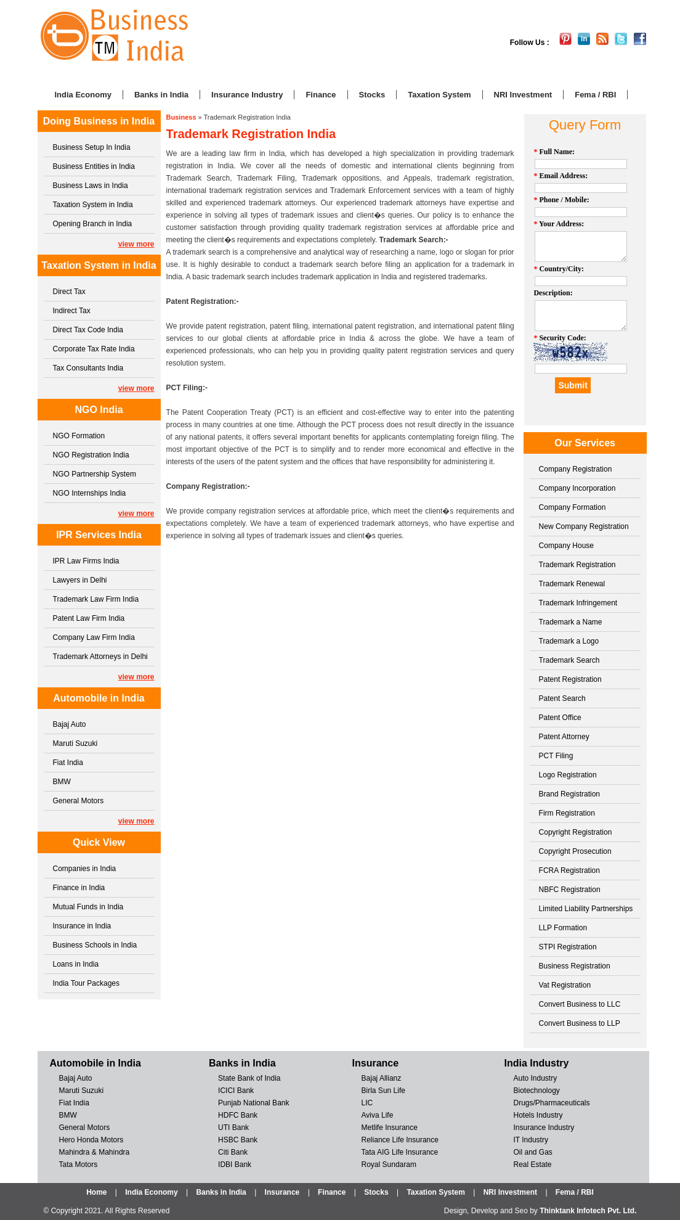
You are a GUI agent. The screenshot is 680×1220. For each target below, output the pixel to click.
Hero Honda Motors (91, 1140)
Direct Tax (69, 291)
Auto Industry (535, 1078)
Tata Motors (78, 1164)
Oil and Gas (532, 1152)
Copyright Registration (575, 832)
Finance (321, 94)
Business (181, 117)
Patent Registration (570, 679)
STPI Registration (568, 947)
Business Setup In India (92, 147)
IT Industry (530, 1140)
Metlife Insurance (390, 1127)
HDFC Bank (237, 1115)
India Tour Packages (86, 983)
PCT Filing (556, 755)
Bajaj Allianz (382, 1078)
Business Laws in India (90, 185)
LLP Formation (563, 927)
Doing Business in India (99, 121)
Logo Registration (568, 775)
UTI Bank (233, 1127)
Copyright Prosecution (575, 851)
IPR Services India (99, 535)
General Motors (78, 800)
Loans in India (76, 964)
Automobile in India (98, 698)
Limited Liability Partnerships (586, 908)
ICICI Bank (236, 1090)
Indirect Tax (72, 310)
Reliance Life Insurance (400, 1140)
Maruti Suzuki (75, 743)
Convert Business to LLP (579, 1023)
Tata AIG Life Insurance (400, 1152)
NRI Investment (523, 94)
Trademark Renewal (572, 583)
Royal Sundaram (389, 1164)
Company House (566, 545)
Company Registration (575, 469)
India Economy (83, 94)
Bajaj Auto (69, 724)
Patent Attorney (564, 736)
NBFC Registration (570, 889)
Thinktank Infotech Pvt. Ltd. (588, 1210)
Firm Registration (567, 813)
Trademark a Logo (569, 641)
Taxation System (439, 94)
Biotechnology (536, 1090)
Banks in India (161, 94)
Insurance (375, 1063)
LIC (367, 1103)
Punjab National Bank (253, 1103)
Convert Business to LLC (580, 1004)
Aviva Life (378, 1115)
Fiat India (68, 762)
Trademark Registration (577, 564)
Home (96, 1192)
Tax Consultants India (88, 368)
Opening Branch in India (92, 223)
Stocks (372, 94)
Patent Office (560, 717)
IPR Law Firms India (86, 561)
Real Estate (532, 1164)
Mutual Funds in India (88, 907)
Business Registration (574, 966)
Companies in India (84, 868)
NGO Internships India (89, 493)
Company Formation (572, 507)
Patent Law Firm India (89, 618)
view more (136, 244)
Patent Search (562, 698)
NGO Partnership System (94, 474)
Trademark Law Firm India (96, 599)
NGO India (99, 409)
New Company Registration (584, 526)
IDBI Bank (234, 1164)
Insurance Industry (247, 94)
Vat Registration (565, 985)
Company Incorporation (577, 488)
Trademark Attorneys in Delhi (100, 656)
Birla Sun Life (383, 1090)
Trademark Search (569, 660)
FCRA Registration (569, 870)
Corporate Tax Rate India (94, 349)
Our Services (584, 443)
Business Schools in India (95, 945)
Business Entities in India (94, 166)
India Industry (536, 1063)
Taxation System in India (93, 204)
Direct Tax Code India (88, 329)
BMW (62, 781)
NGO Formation (79, 436)
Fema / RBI (595, 94)
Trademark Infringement (578, 603)
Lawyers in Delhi (80, 580)
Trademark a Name (570, 622)
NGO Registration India (91, 455)
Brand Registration (569, 794)
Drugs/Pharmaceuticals (551, 1103)
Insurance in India (82, 926)
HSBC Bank (237, 1140)
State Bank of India (249, 1078)
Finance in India (79, 887)
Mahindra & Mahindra (94, 1152)
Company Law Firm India (94, 637)
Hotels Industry (537, 1115)
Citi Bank (233, 1152)
